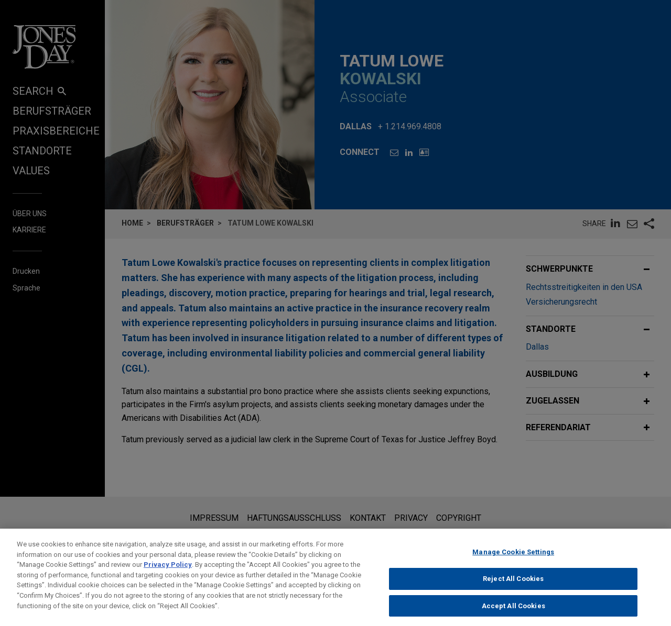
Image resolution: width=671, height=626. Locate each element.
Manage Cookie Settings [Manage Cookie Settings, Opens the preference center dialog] (513, 559)
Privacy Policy (168, 572)
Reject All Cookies (513, 585)
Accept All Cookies (513, 613)
